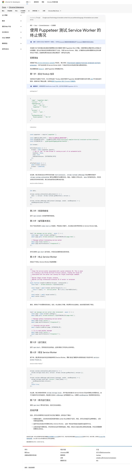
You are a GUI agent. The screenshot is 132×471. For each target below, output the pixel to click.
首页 (31, 25)
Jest (91, 79)
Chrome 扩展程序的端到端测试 (67, 42)
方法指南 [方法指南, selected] (23, 11)
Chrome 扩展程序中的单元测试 (85, 42)
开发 (16, 11)
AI (28, 11)
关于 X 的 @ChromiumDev (103, 452)
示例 (44, 11)
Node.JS (41, 69)
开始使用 (9, 11)
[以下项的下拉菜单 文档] (30, 2)
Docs (4, 7)
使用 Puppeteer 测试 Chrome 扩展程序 (63, 81)
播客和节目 (63, 460)
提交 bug (27, 452)
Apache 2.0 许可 (79, 436)
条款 (26, 467)
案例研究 (36, 2)
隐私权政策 (32, 467)
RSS (97, 460)
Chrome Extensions (16, 7)
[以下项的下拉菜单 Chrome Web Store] (61, 11)
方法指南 (53, 25)
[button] (10, 15)
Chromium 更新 (64, 452)
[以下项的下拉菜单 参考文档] (39, 11)
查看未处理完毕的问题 (30, 455)
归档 (61, 458)
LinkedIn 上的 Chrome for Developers (106, 458)
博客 (43, 2)
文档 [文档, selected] (27, 2)
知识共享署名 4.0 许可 (52, 436)
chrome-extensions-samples (46, 63)
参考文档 (34, 11)
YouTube (98, 455)
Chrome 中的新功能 (52, 2)
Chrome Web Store (53, 11)
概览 (3, 11)
